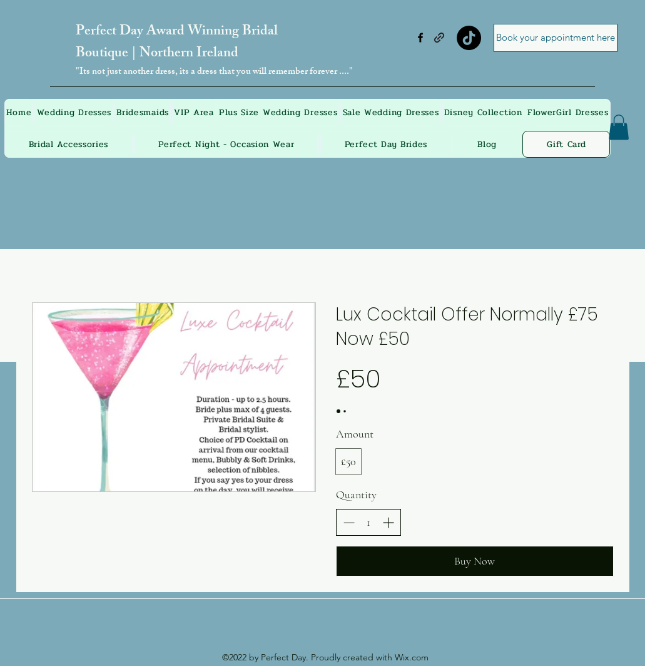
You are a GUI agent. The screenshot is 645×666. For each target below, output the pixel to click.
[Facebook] (420, 37)
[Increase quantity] (388, 522)
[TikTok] (469, 38)
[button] (618, 127)
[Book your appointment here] (555, 38)
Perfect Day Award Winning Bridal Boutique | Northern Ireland (177, 43)
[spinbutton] (368, 522)
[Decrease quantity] (348, 522)
